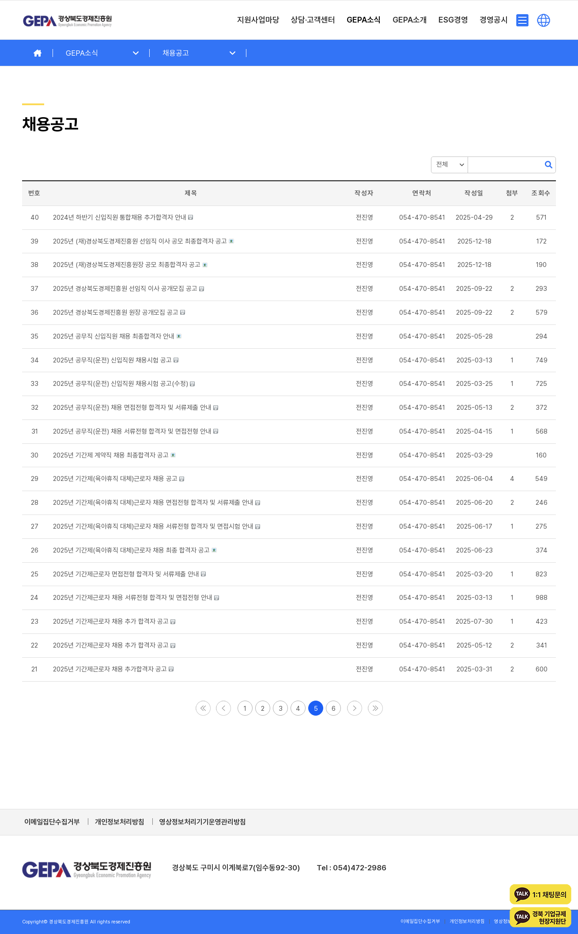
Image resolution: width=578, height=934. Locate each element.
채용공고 (175, 53)
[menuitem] (258, 19)
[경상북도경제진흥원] (67, 19)
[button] (364, 217)
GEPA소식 (82, 53)
